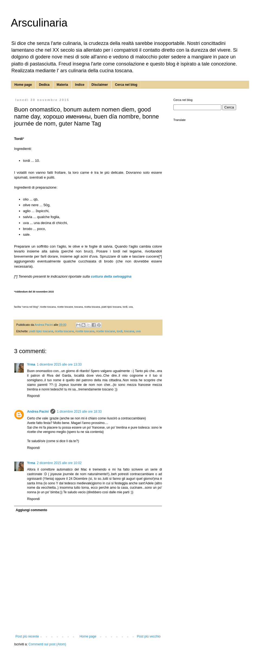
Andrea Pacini (38, 411)
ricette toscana (84, 331)
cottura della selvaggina (111, 276)
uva (138, 331)
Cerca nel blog (126, 85)
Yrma (31, 364)
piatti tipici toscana (41, 331)
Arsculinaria (39, 23)
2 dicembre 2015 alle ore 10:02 (59, 463)
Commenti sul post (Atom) (47, 644)
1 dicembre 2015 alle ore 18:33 (79, 411)
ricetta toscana (64, 331)
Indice (79, 85)
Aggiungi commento (31, 510)
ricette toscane (105, 331)
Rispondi (33, 396)
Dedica (44, 85)
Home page (23, 85)
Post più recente (27, 636)
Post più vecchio (149, 636)
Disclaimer (100, 85)
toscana (129, 331)
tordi (119, 331)
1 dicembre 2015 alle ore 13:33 (59, 364)
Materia (62, 85)
